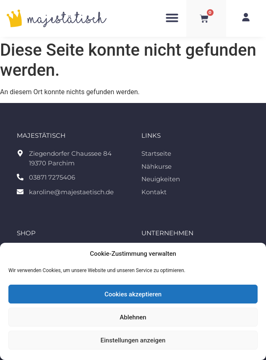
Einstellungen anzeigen (133, 340)
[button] (172, 18)
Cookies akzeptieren (133, 294)
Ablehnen (133, 317)
